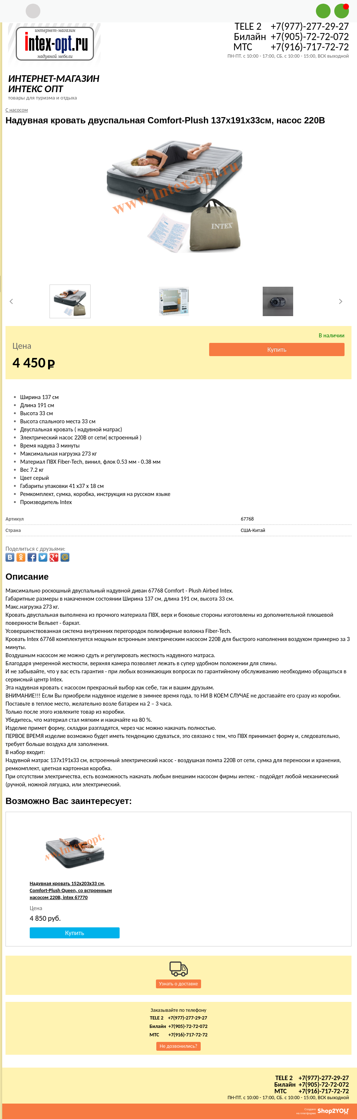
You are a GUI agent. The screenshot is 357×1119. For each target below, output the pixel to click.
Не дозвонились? (178, 1046)
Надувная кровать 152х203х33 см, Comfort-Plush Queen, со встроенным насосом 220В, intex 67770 (71, 890)
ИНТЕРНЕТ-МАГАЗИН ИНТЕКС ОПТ (53, 83)
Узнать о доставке (178, 984)
